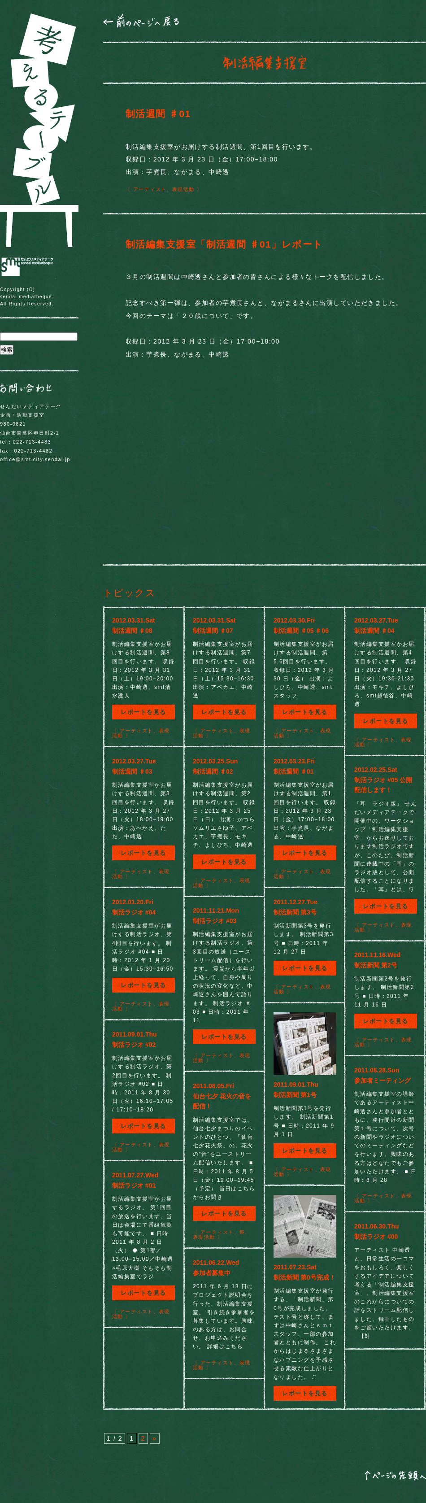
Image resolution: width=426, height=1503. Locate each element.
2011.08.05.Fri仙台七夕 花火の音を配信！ (222, 1096)
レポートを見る (143, 712)
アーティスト (150, 189)
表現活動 (183, 189)
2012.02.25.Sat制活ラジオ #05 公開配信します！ (383, 779)
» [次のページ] (154, 1438)
